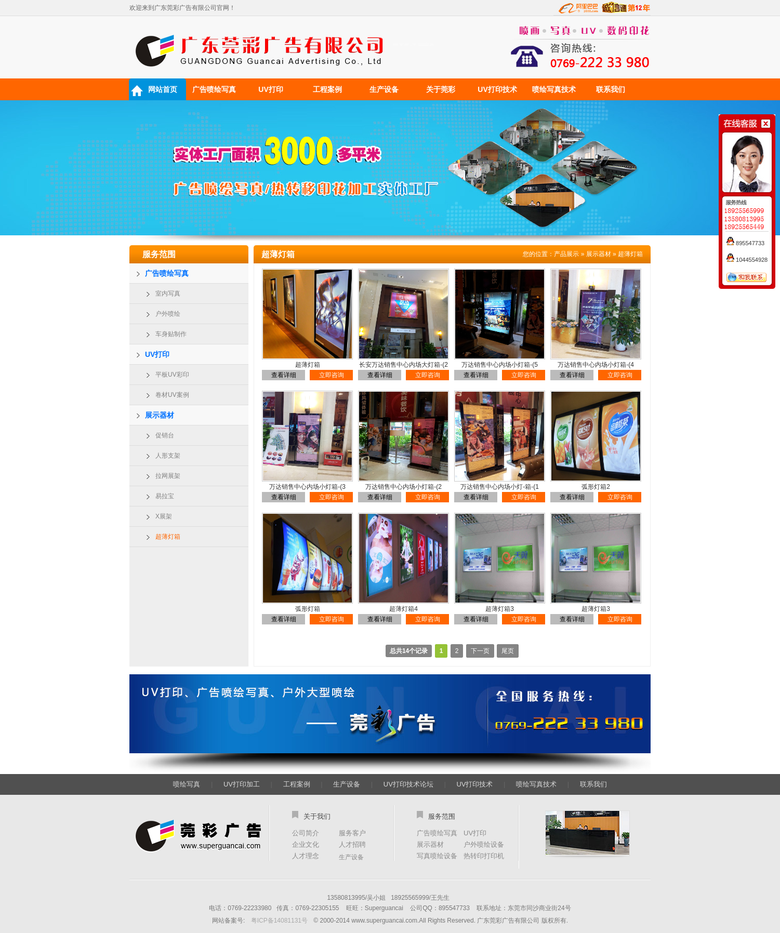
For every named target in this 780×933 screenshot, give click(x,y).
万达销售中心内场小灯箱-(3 (307, 486)
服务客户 (352, 833)
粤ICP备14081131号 (279, 920)
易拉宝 (164, 496)
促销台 (164, 435)
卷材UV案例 (172, 394)
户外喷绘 (167, 313)
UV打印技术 (497, 89)
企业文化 (305, 844)
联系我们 (610, 89)
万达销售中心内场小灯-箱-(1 (499, 486)
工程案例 (327, 89)
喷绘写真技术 (554, 89)
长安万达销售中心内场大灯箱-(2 (403, 364)
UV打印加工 (241, 784)
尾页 (507, 651)
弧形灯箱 (307, 608)
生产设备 (384, 89)
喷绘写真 (186, 784)
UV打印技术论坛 (408, 784)
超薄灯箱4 (403, 608)
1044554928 (747, 260)
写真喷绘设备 (437, 856)
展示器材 (159, 415)
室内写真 (167, 293)
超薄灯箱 (167, 536)
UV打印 (270, 89)
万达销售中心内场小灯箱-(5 (499, 364)
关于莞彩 (440, 89)
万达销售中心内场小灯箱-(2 (403, 486)
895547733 (745, 243)
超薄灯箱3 (499, 608)
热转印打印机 (484, 856)
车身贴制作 (171, 334)
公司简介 (305, 833)
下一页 (480, 651)
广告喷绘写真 (214, 89)
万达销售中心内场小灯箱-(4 (596, 364)
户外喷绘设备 (484, 844)
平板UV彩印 (172, 374)
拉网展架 (167, 475)
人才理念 (305, 856)
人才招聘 (352, 844)
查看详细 (283, 375)
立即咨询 (331, 375)
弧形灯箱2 (595, 486)
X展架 (163, 516)
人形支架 (167, 455)
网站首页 (162, 89)
